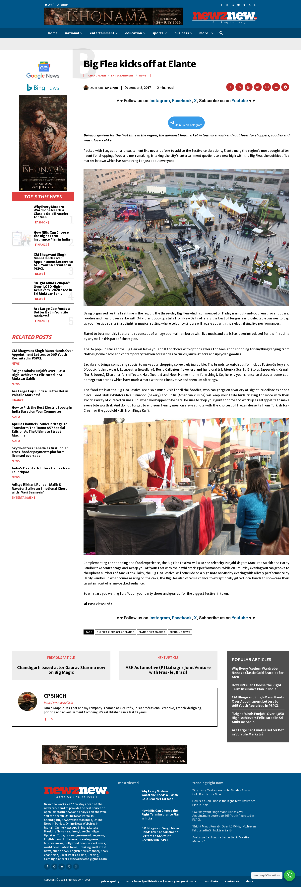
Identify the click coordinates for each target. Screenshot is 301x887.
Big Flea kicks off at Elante (115, 632)
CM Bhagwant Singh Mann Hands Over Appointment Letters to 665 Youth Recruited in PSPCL (53, 261)
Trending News (179, 632)
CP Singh (111, 88)
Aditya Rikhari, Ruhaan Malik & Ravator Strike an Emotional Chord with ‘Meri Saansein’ (40, 488)
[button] (221, 33)
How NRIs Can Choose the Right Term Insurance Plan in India (52, 235)
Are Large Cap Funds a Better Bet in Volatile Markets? (52, 312)
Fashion (41, 222)
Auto (16, 416)
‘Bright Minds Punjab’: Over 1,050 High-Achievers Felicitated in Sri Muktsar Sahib (53, 288)
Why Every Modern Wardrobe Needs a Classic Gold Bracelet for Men (51, 212)
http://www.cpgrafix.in (58, 702)
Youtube (240, 100)
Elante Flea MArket (152, 632)
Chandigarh (97, 75)
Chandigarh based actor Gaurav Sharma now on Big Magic (61, 670)
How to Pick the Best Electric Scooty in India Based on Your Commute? (42, 409)
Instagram (159, 100)
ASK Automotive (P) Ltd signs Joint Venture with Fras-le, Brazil (168, 670)
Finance (41, 244)
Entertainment (23, 497)
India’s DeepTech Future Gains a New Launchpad (41, 470)
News (39, 273)
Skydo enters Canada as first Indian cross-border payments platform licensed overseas (40, 452)
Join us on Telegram (186, 124)
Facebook (182, 100)
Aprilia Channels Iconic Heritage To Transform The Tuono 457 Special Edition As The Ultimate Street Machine (39, 430)
